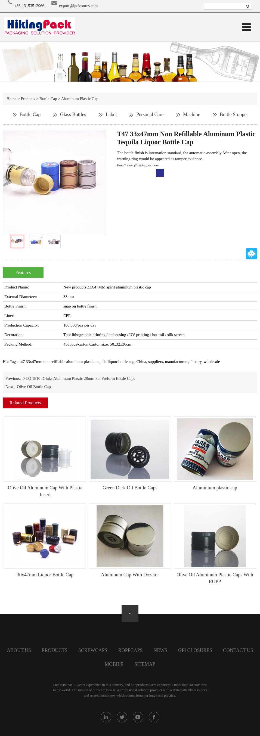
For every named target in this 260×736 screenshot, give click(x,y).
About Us (19, 650)
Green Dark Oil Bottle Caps (130, 487)
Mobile (114, 664)
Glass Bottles (73, 114)
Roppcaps (130, 650)
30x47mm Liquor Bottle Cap (45, 574)
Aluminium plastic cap (215, 487)
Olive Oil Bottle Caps (34, 386)
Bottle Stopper (234, 114)
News (160, 650)
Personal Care (149, 114)
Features (23, 272)
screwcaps (92, 650)
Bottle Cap (48, 99)
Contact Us (238, 650)
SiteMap (144, 664)
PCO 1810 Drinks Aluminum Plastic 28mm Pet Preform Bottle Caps (79, 378)
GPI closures (195, 650)
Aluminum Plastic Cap (79, 99)
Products (28, 99)
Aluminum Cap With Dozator (130, 574)
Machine (191, 114)
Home (12, 99)
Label (111, 114)
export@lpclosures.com (78, 6)
